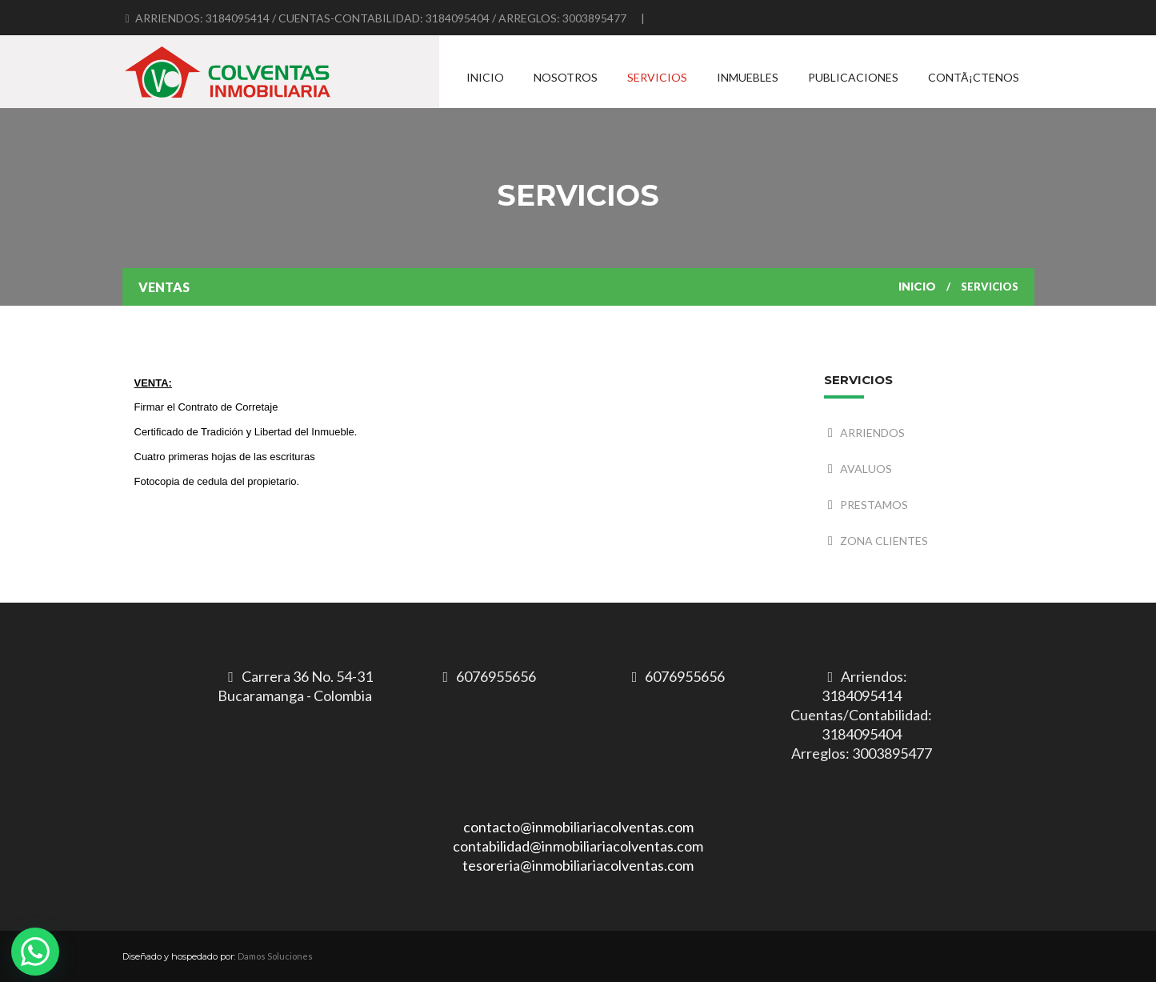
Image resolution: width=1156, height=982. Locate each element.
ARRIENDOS (872, 432)
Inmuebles (747, 77)
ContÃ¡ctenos (973, 77)
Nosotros (566, 77)
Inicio (485, 77)
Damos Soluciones (275, 956)
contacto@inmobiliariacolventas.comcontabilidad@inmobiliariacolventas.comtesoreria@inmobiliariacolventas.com (578, 846)
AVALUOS (866, 468)
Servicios (657, 77)
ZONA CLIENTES (884, 540)
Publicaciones (853, 77)
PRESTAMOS (874, 504)
